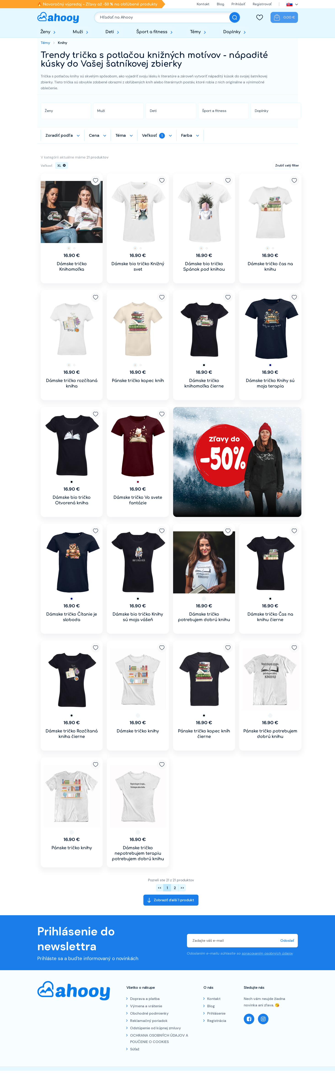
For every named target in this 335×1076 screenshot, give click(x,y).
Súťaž (134, 1049)
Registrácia (216, 1020)
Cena (94, 135)
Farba (186, 135)
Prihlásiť (238, 4)
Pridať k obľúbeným (95, 180)
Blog (220, 4)
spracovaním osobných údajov (267, 953)
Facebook (249, 1019)
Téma (120, 135)
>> (182, 887)
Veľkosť (153, 136)
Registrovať (262, 4)
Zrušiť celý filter (287, 165)
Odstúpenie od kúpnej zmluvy (155, 1028)
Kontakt (203, 4)
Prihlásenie (216, 1013)
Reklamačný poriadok (149, 1020)
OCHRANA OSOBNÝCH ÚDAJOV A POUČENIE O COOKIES (159, 1038)
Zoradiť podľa (59, 135)
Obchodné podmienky (149, 1013)
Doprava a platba (145, 998)
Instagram (263, 1019)
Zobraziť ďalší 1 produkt (174, 900)
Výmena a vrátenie (146, 1006)
